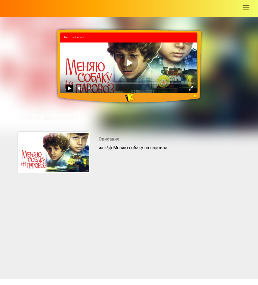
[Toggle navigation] (246, 7)
